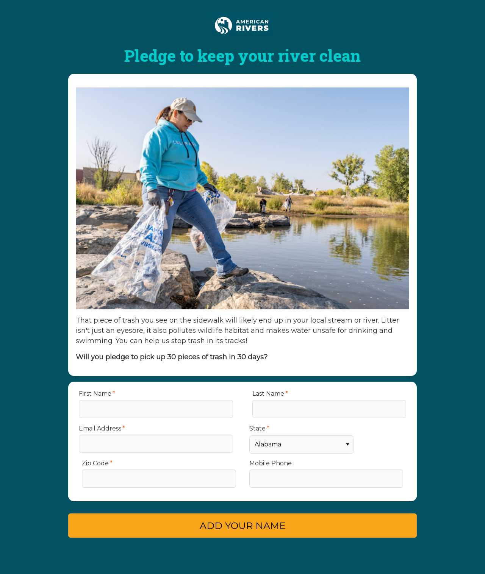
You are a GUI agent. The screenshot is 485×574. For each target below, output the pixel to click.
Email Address (100, 428)
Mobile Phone (270, 463)
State (257, 428)
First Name (95, 393)
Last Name (268, 393)
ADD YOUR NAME (243, 525)
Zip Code (95, 463)
